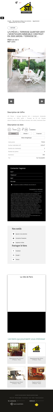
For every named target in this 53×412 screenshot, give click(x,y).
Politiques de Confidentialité (32, 215)
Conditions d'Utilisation (15, 216)
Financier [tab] (39, 133)
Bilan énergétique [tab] (26, 138)
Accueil (9, 21)
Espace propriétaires (16, 404)
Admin (33, 397)
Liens (30, 397)
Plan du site (12, 397)
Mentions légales (18, 397)
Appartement (36, 21)
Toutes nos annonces (39, 397)
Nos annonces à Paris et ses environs (22, 21)
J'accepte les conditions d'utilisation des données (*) (24, 184)
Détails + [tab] (25, 133)
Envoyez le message (36, 189)
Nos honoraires (25, 397)
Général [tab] (13, 133)
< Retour (12, 27)
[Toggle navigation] (2, 18)
